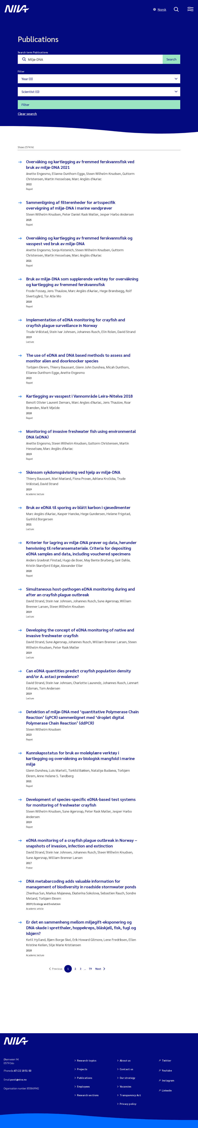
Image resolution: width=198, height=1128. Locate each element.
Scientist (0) (30, 91)
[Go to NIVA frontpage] (75, 9)
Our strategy (127, 1077)
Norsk (159, 9)
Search (171, 59)
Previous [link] (57, 968)
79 (90, 968)
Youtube (167, 1070)
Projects (82, 1069)
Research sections (88, 1095)
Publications (84, 1077)
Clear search (27, 113)
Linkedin (167, 1090)
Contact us (126, 1069)
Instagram (168, 1080)
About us (125, 1060)
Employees (83, 1086)
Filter (25, 104)
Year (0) (27, 79)
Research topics (86, 1060)
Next (98, 968)
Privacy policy (128, 1103)
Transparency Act (130, 1095)
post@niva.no (18, 1079)
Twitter (166, 1060)
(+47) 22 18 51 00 (21, 1070)
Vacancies (125, 1086)
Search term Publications (33, 52)
